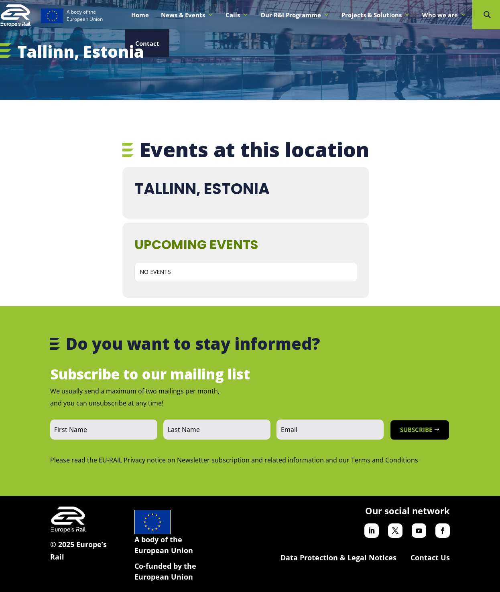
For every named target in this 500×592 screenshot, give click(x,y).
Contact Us (430, 557)
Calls (237, 15)
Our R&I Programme (294, 15)
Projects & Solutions (375, 15)
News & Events (187, 15)
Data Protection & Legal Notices (338, 557)
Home (140, 15)
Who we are (444, 15)
